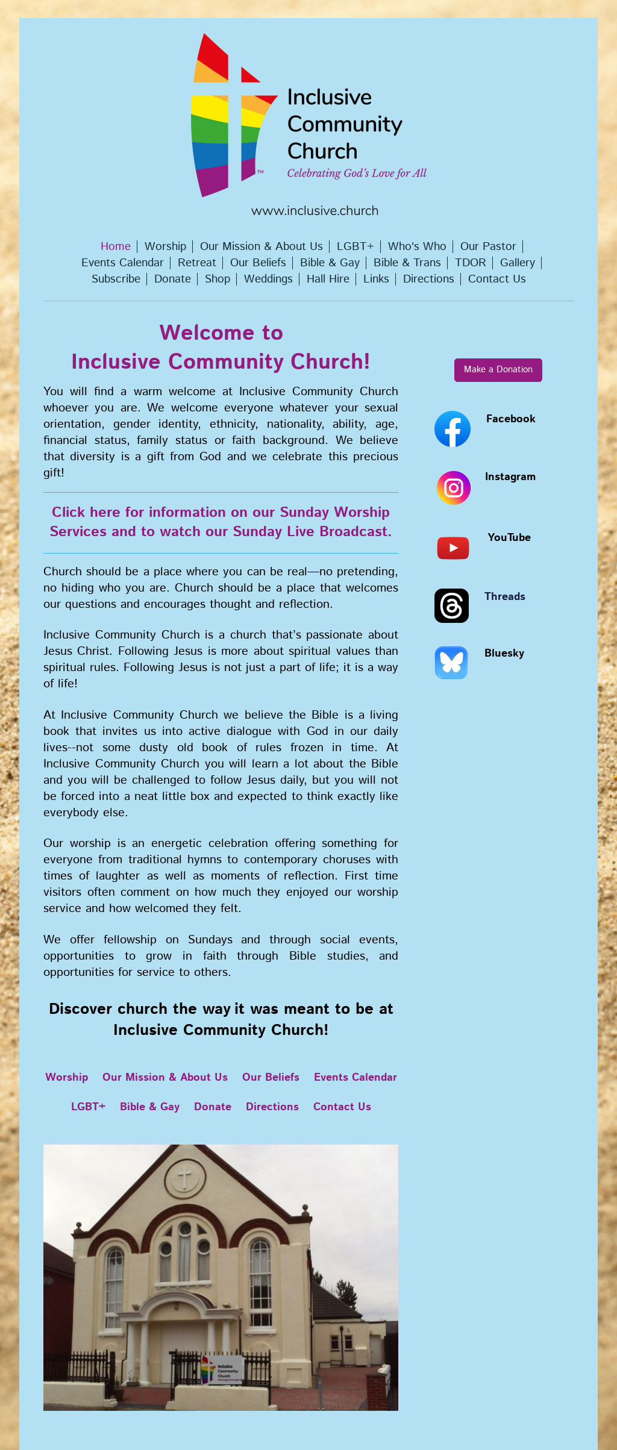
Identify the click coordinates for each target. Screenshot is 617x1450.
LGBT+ (88, 1107)
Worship (66, 1078)
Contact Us (342, 1107)
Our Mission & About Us (165, 1078)
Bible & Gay (150, 1107)
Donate (212, 1107)
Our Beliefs (270, 1078)
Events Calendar (355, 1078)
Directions (272, 1107)
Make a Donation (498, 370)
